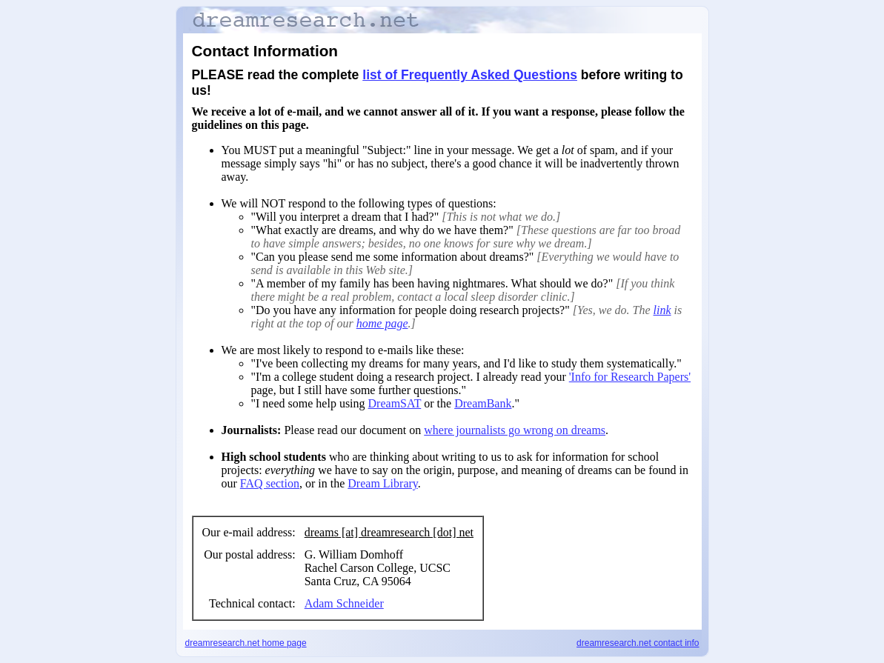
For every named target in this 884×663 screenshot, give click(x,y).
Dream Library (382, 483)
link (662, 310)
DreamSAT (395, 403)
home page (382, 323)
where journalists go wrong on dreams (514, 430)
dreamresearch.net (246, 643)
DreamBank (482, 403)
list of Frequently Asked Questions (469, 74)
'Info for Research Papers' (630, 376)
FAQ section (269, 483)
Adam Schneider (344, 603)
